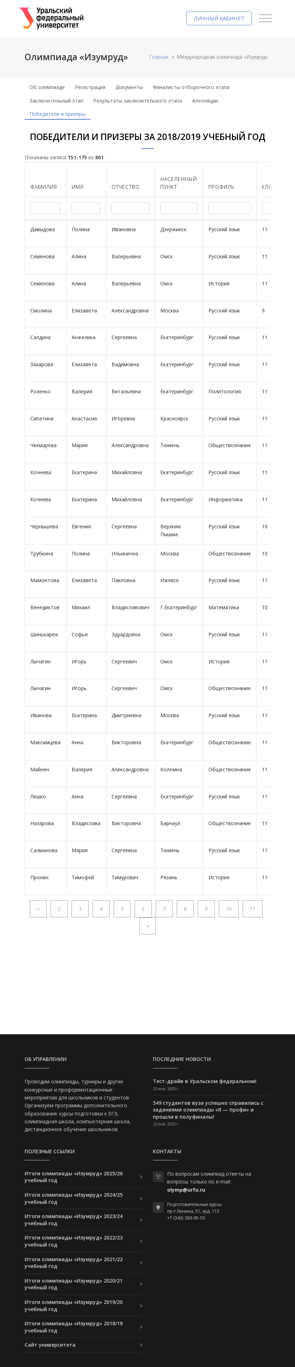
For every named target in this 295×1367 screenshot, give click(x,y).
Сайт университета (50, 1344)
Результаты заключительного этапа (137, 100)
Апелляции (205, 100)
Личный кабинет (219, 18)
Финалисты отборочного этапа (191, 87)
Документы (129, 87)
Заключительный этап (56, 100)
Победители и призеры (58, 113)
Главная (158, 56)
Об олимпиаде (47, 87)
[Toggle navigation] (265, 18)
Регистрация (90, 87)
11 (252, 908)
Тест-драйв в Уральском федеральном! (205, 1081)
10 (229, 908)
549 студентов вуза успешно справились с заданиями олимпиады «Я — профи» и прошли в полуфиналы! (208, 1109)
